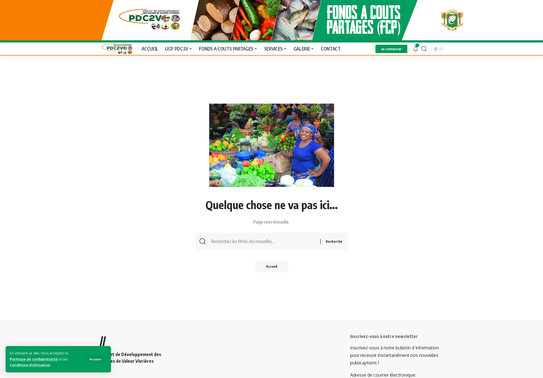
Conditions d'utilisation (30, 365)
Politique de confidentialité (34, 359)
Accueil (271, 266)
